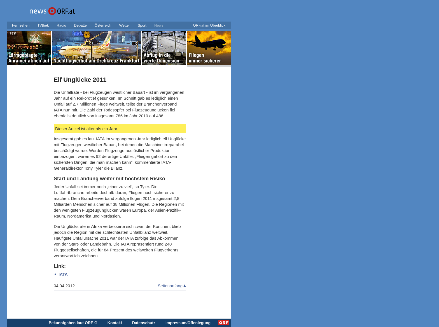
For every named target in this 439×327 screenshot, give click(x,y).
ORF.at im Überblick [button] (209, 25)
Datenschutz (143, 323)
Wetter (124, 25)
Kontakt (115, 323)
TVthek (43, 25)
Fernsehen (20, 25)
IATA (63, 274)
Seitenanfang (170, 285)
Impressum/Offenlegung (188, 323)
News (159, 25)
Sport (142, 25)
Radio (61, 25)
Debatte (80, 25)
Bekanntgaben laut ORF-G (73, 323)
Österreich (103, 25)
